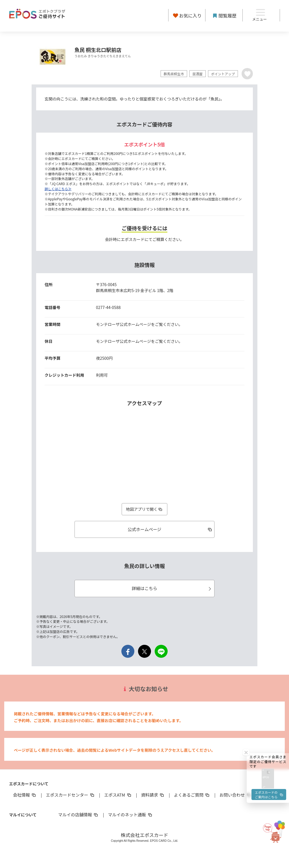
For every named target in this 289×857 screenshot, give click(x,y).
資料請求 (153, 795)
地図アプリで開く (144, 509)
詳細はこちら (172, 588)
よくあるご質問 (192, 795)
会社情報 (25, 795)
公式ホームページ (170, 529)
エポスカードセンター (70, 795)
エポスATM (118, 795)
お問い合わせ (236, 795)
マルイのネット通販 (130, 814)
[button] (267, 658)
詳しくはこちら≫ (58, 188)
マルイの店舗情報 (78, 814)
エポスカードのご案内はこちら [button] (269, 675)
